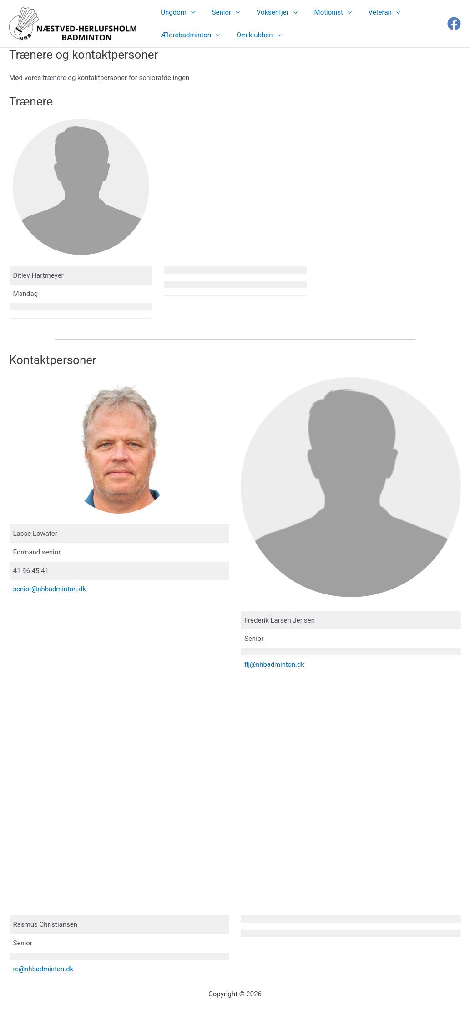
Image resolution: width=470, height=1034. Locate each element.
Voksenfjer (269, 12)
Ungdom (176, 12)
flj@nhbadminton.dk (274, 664)
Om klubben (254, 35)
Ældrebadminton (188, 35)
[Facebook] (454, 23)
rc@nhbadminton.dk (44, 969)
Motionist (322, 12)
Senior (221, 12)
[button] (189, 12)
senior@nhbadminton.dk (50, 589)
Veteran (371, 12)
